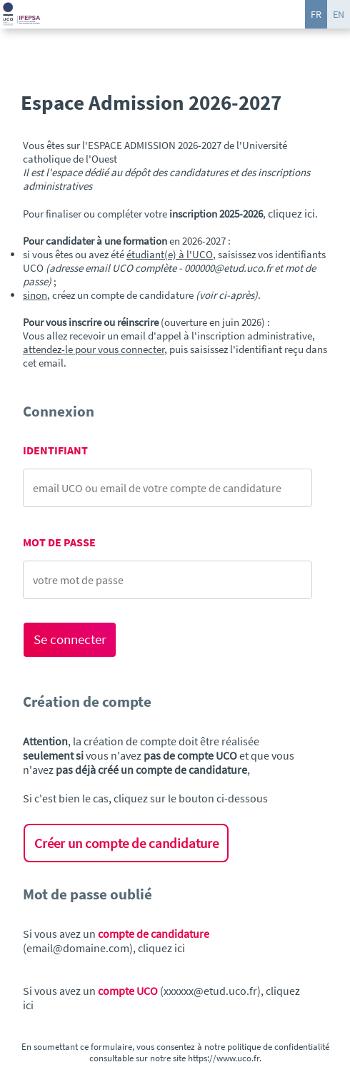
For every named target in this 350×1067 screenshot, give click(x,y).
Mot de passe (59, 542)
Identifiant (55, 450)
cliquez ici (291, 213)
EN (338, 14)
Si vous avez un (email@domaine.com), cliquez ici (116, 940)
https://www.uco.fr (223, 1057)
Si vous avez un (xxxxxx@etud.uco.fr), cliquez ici (161, 998)
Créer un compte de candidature (126, 843)
